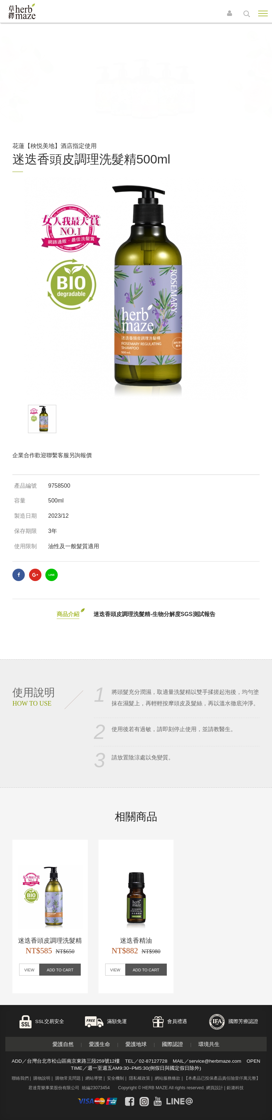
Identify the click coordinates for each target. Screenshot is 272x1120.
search (247, 14)
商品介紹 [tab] (68, 614)
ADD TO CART (60, 970)
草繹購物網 (32, 11)
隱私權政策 (139, 1078)
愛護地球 (136, 1044)
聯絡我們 (20, 1078)
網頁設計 (214, 1087)
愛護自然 (63, 1044)
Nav (263, 13)
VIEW (29, 970)
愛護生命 (99, 1044)
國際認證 (172, 1044)
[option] (136, 288)
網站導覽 (93, 1078)
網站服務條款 (167, 1078)
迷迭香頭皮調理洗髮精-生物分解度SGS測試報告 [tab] (154, 614)
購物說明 (41, 1078)
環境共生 (209, 1044)
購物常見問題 (68, 1078)
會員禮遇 (177, 1021)
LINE (52, 574)
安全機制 (115, 1078)
